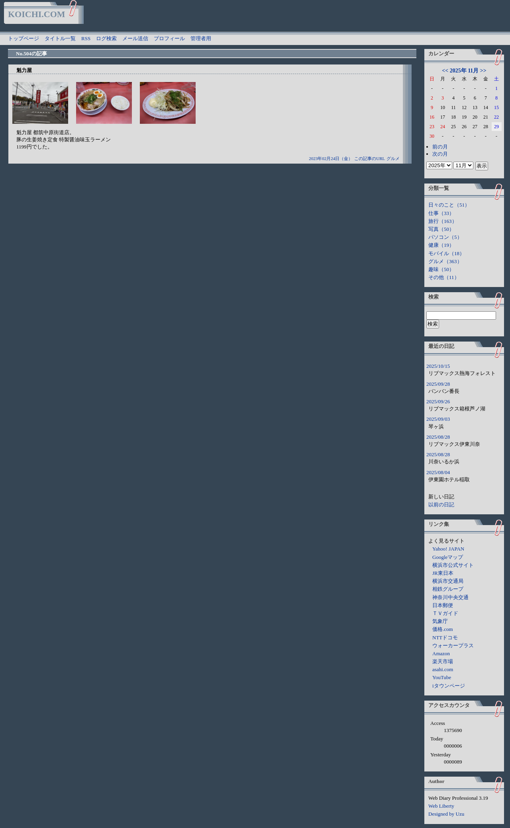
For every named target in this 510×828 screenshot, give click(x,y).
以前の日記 (441, 505)
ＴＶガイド (445, 613)
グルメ (393, 158)
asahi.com (442, 669)
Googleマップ (447, 557)
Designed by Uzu (446, 814)
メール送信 (135, 38)
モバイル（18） (446, 253)
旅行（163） (442, 221)
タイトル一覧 (60, 38)
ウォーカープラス (453, 645)
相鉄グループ (447, 589)
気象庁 (440, 621)
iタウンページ (448, 686)
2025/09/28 (438, 384)
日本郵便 (442, 605)
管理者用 (200, 38)
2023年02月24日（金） (331, 158)
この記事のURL (369, 158)
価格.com (442, 629)
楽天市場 (442, 661)
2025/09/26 (438, 401)
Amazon (441, 653)
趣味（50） (441, 269)
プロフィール (169, 38)
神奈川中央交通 (450, 597)
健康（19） (441, 245)
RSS (85, 38)
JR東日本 (442, 573)
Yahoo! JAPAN (448, 549)
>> (483, 71)
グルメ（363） (445, 261)
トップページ (23, 38)
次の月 (440, 154)
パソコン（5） (445, 237)
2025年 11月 (464, 71)
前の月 (440, 147)
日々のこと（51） (449, 205)
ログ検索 (106, 38)
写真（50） (441, 229)
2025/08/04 (438, 472)
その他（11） (443, 277)
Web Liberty (441, 806)
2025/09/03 (438, 419)
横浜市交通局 (447, 581)
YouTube (441, 677)
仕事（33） (441, 213)
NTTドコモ (445, 638)
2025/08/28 (438, 437)
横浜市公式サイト (453, 565)
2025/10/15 (438, 366)
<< (445, 71)
